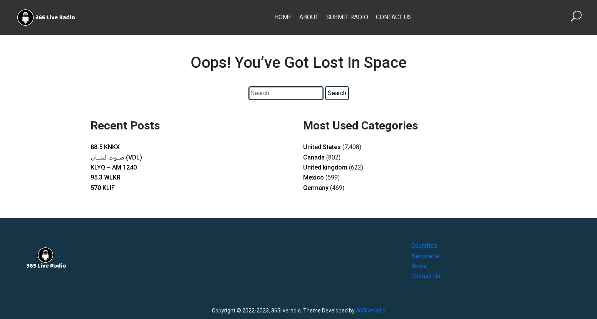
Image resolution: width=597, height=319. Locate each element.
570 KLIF (103, 187)
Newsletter (426, 256)
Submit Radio (347, 17)
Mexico (313, 177)
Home (283, 17)
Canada (314, 157)
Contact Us (394, 17)
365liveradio (371, 310)
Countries (424, 245)
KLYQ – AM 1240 (114, 167)
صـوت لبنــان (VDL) (116, 157)
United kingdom (325, 167)
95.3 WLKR (106, 177)
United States (322, 147)
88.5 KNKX (105, 147)
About (309, 17)
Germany (316, 187)
